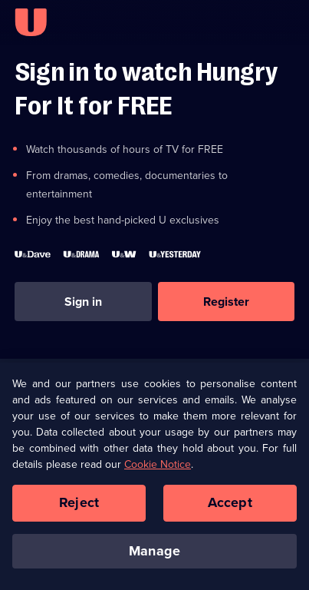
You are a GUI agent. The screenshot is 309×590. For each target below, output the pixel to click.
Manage (154, 555)
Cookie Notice (157, 468)
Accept (230, 506)
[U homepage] (31, 22)
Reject (79, 506)
